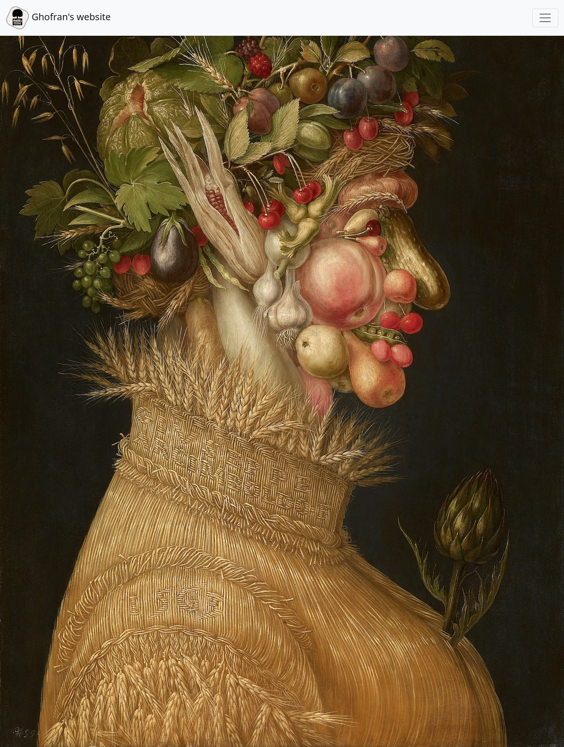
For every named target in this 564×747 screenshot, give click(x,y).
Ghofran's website (58, 18)
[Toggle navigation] (545, 17)
